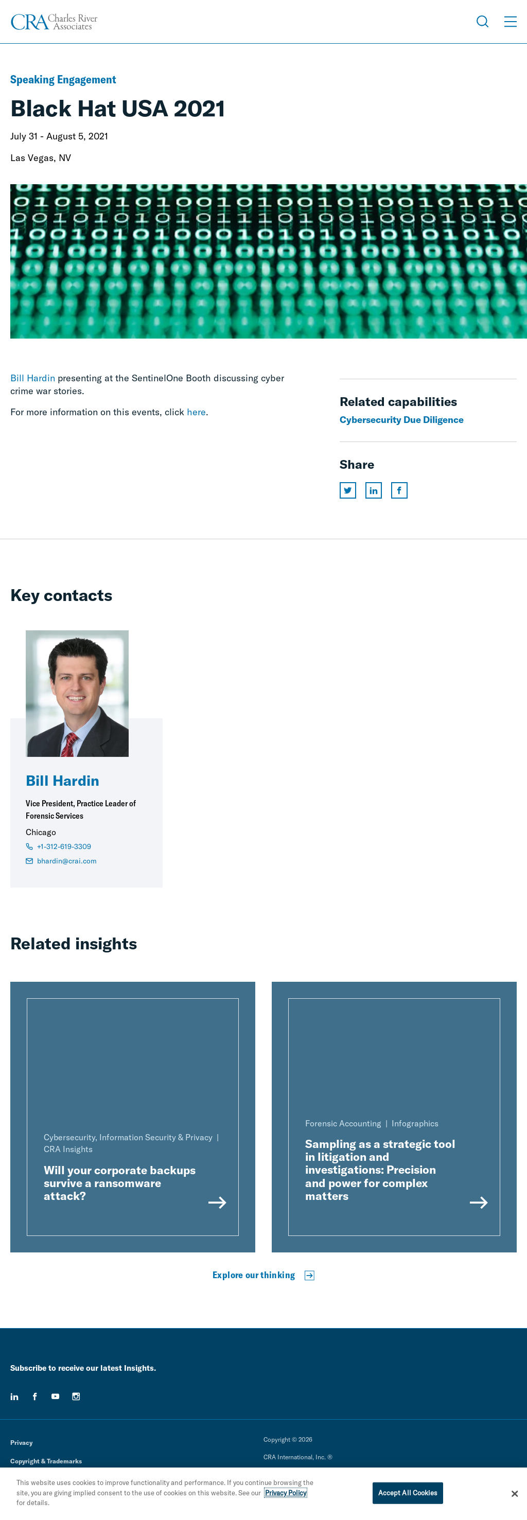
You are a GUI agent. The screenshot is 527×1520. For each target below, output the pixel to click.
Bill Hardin (32, 378)
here (196, 412)
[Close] (515, 1493)
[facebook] (35, 1396)
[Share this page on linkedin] (373, 490)
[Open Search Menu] (483, 21)
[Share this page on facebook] (399, 490)
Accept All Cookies (407, 1493)
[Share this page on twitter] (348, 490)
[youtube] (55, 1396)
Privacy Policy (285, 1493)
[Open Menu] (510, 21)
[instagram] (76, 1396)
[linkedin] (14, 1396)
